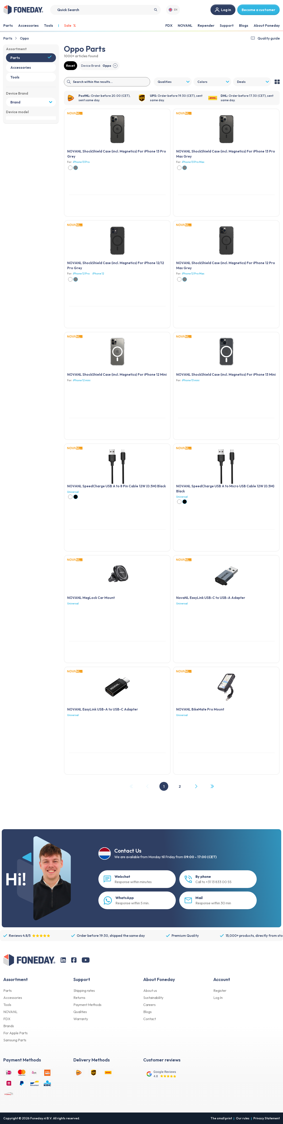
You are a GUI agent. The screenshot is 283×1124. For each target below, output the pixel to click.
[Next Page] (196, 786)
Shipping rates (84, 990)
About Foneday (267, 25)
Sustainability (153, 997)
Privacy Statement (266, 1118)
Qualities (80, 1012)
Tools (7, 1004)
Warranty (80, 1019)
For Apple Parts (15, 1033)
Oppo (24, 38)
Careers (149, 1004)
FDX (168, 25)
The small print (221, 1118)
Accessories (12, 997)
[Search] (105, 10)
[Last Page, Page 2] (212, 786)
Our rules (242, 1118)
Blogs (243, 25)
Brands (8, 1026)
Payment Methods (87, 1004)
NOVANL (185, 25)
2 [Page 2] (180, 786)
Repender (206, 25)
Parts (7, 38)
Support (227, 25)
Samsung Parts (14, 1040)
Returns (79, 997)
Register (219, 990)
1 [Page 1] (163, 786)
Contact (149, 1019)
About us (150, 990)
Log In (218, 997)
